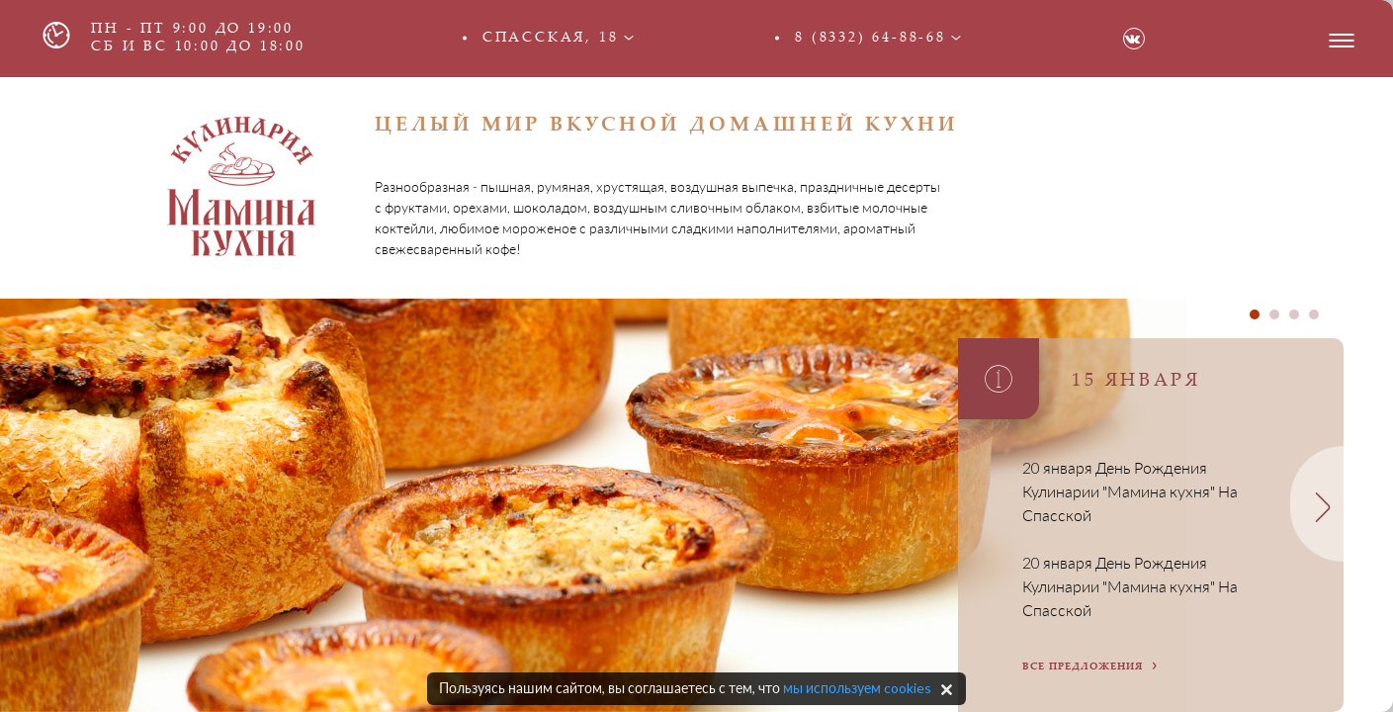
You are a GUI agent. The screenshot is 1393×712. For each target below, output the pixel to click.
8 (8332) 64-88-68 (870, 38)
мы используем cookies (857, 687)
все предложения (1082, 667)
